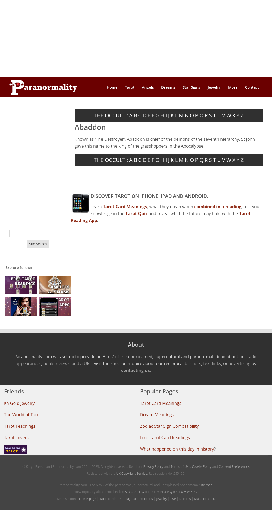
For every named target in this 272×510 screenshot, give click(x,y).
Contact (252, 87)
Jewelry (214, 87)
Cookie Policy (201, 466)
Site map (205, 485)
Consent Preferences (234, 466)
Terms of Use (180, 466)
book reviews (56, 363)
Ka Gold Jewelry (19, 403)
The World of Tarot (22, 415)
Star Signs (191, 87)
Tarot (129, 87)
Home (112, 87)
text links (212, 363)
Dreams (168, 87)
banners (193, 363)
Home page (87, 498)
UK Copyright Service (131, 473)
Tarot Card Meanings (160, 403)
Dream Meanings (157, 415)
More (233, 87)
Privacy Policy (153, 466)
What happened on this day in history (177, 449)
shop (115, 363)
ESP (173, 498)
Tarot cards (108, 498)
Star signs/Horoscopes (136, 498)
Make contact (204, 498)
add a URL (82, 363)
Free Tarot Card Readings (165, 437)
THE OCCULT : (111, 115)
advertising (239, 363)
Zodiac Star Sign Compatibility (169, 426)
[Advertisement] (136, 38)
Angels (148, 87)
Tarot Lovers (16, 437)
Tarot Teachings (19, 426)
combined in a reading (217, 206)
